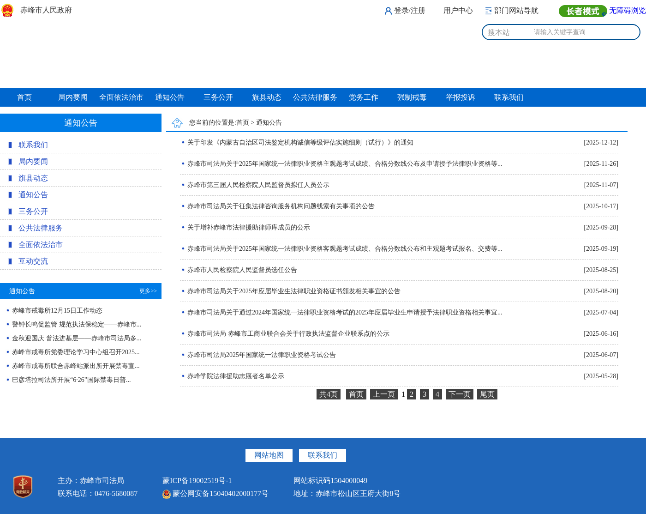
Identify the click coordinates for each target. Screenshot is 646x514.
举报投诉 (460, 97)
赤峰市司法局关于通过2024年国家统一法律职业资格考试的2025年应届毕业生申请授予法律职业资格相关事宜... (341, 312)
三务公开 (218, 97)
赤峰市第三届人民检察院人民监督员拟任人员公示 (254, 184)
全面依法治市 (121, 97)
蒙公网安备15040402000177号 (215, 493)
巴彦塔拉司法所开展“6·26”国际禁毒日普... (71, 379)
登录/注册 (409, 10)
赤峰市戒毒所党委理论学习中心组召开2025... (76, 352)
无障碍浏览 (627, 10)
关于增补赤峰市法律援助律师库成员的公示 (245, 227)
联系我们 (509, 97)
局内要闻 (73, 97)
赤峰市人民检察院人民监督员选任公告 (238, 269)
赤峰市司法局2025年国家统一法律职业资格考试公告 (258, 354)
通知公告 (170, 97)
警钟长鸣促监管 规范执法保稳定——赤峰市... (76, 324)
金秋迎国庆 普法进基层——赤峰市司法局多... (76, 338)
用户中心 (458, 10)
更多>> (148, 291)
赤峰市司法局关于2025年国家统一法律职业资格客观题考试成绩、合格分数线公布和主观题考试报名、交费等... (341, 248)
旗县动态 (266, 97)
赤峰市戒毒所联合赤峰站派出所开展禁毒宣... (76, 366)
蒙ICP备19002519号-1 (197, 480)
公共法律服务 (315, 97)
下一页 (460, 394)
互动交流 (33, 261)
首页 (24, 97)
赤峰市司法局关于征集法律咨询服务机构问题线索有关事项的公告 (277, 206)
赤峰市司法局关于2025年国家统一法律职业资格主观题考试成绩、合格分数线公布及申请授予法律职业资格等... (341, 163)
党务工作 (363, 97)
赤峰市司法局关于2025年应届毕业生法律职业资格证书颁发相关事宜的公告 (290, 291)
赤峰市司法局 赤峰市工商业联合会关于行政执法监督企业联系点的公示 (284, 333)
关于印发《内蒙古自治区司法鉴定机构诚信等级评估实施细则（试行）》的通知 (296, 142)
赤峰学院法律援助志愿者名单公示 (232, 376)
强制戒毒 (412, 97)
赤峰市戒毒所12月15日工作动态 (57, 310)
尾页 (487, 394)
